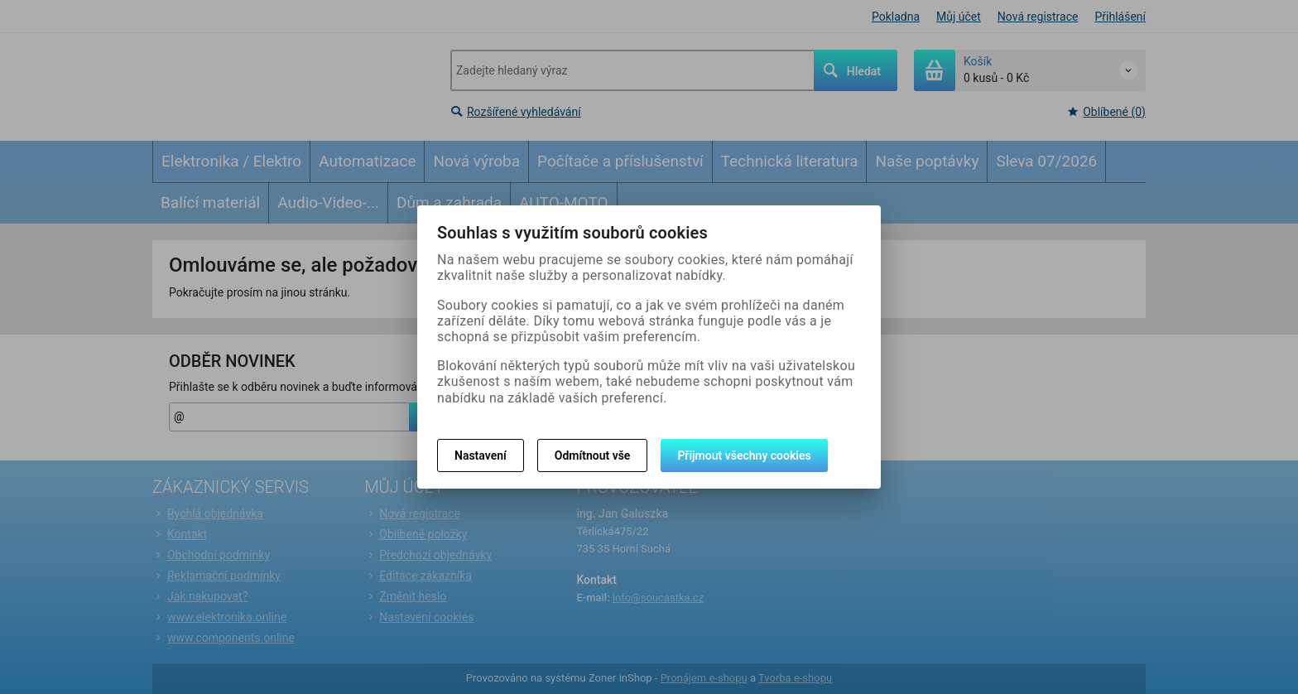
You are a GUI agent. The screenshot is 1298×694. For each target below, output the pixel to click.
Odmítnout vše (593, 455)
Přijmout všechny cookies (743, 455)
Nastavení (480, 455)
